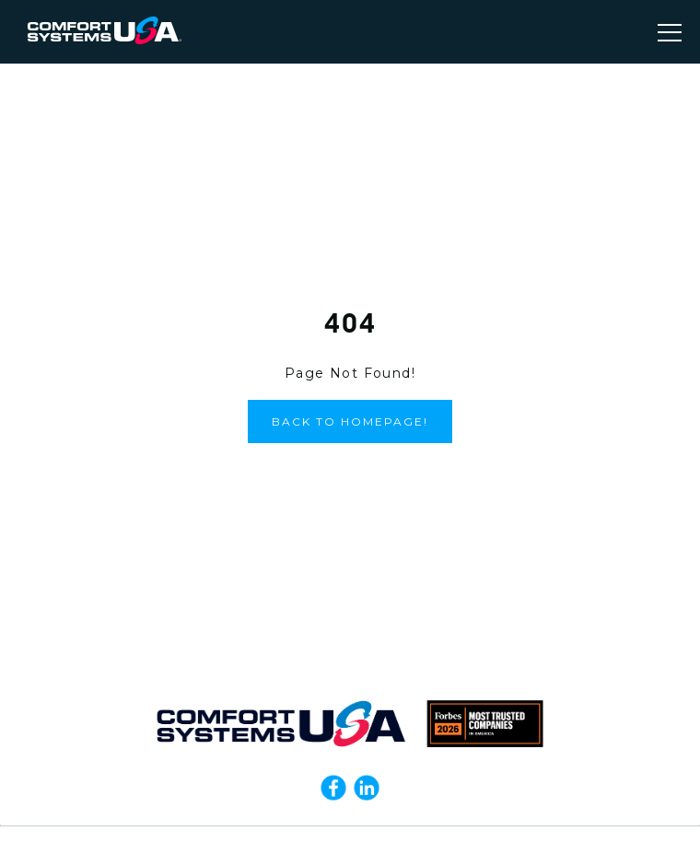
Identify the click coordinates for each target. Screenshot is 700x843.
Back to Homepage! (350, 421)
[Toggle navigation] (670, 32)
